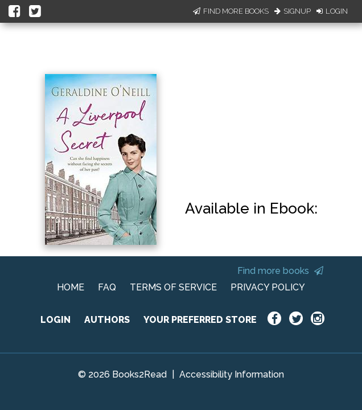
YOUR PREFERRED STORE (200, 319)
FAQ (107, 287)
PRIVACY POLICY (268, 287)
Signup (292, 11)
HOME (70, 287)
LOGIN (55, 319)
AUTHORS (107, 319)
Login (332, 11)
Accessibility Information (231, 374)
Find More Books (231, 11)
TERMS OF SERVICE (173, 287)
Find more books (280, 270)
